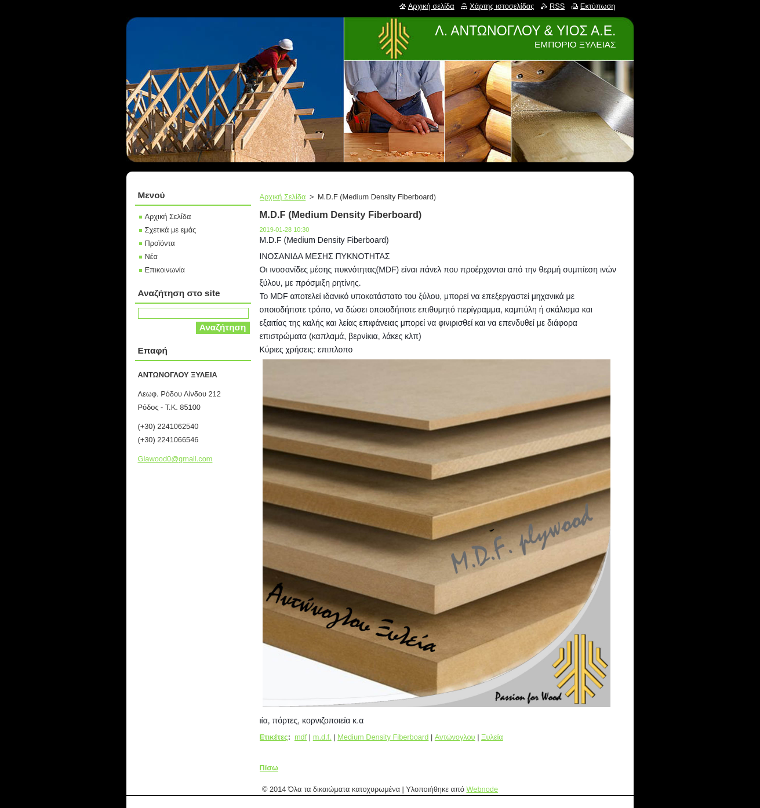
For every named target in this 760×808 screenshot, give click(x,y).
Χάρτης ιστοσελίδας (502, 6)
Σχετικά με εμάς (171, 229)
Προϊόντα (160, 243)
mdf (300, 737)
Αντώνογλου (455, 737)
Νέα (151, 256)
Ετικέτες (274, 737)
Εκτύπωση (598, 6)
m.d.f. (322, 737)
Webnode (482, 789)
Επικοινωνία (165, 269)
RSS (557, 6)
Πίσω (269, 767)
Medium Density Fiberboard (382, 737)
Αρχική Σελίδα (283, 196)
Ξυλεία (492, 737)
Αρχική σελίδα (431, 6)
